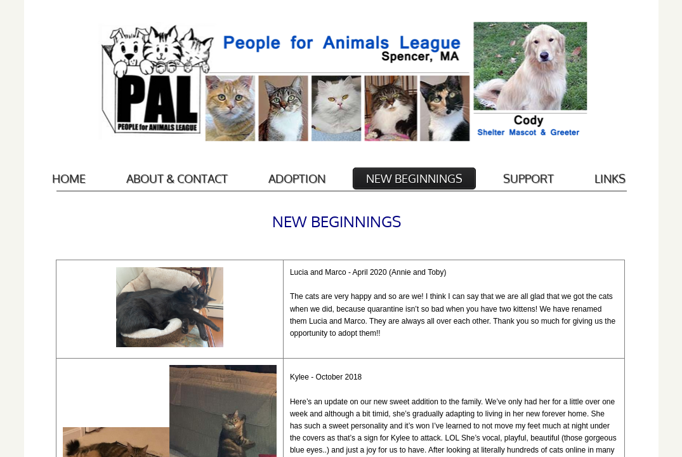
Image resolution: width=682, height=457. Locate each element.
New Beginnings (414, 178)
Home (69, 178)
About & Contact (177, 178)
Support (528, 178)
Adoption (296, 178)
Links (610, 178)
